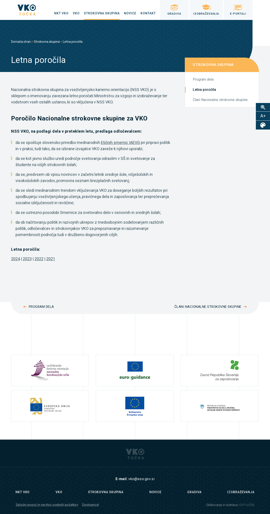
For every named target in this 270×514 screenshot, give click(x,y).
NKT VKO (22, 492)
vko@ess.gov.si (141, 479)
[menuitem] (61, 13)
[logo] (26, 10)
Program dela (203, 79)
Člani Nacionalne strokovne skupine (220, 100)
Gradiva (194, 492)
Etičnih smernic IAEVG (120, 142)
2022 (39, 258)
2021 (50, 258)
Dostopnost (90, 504)
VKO (59, 492)
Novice (155, 492)
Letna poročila (204, 89)
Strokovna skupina (47, 41)
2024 (15, 258)
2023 (27, 258)
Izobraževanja (241, 492)
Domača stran (21, 41)
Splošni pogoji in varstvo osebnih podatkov (47, 504)
